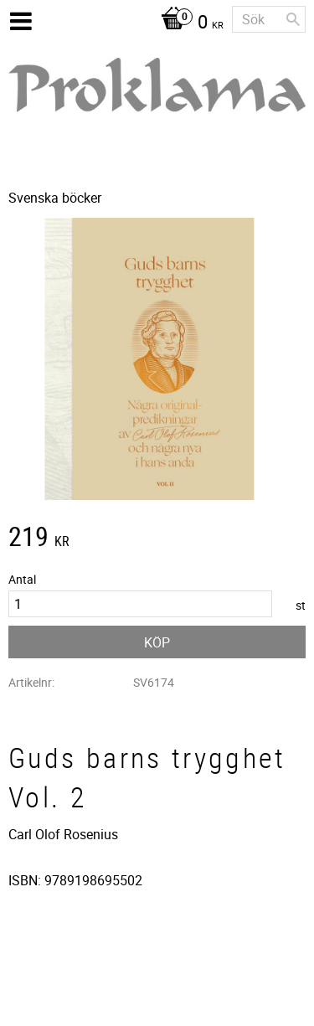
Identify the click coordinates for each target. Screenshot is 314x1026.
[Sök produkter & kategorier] (269, 19)
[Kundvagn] (188, 23)
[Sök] (293, 19)
